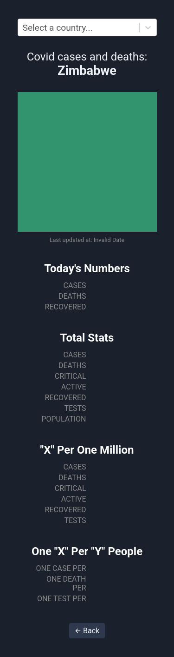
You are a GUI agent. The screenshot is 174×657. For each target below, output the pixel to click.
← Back (87, 630)
